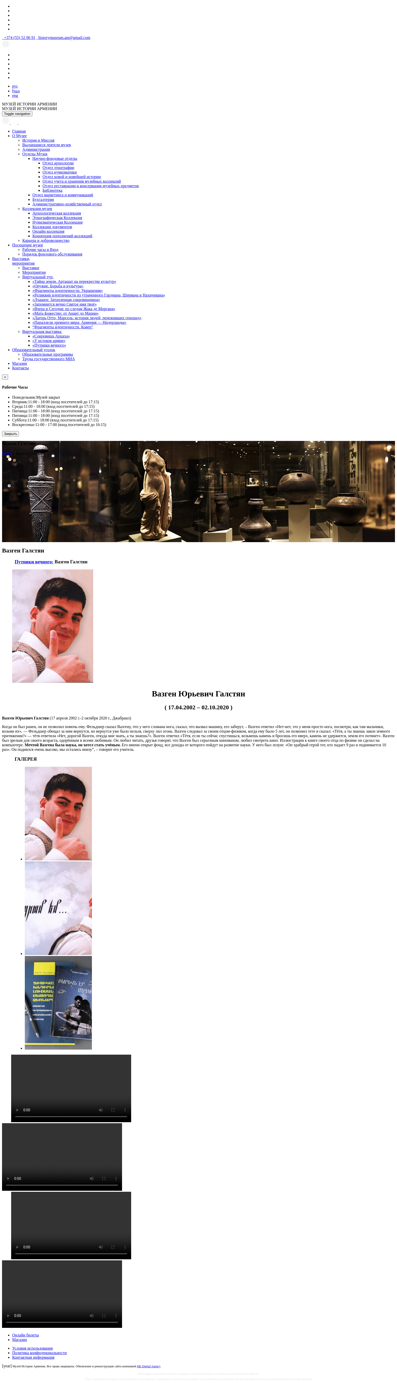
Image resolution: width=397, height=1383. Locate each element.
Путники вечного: (34, 561)
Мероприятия (34, 272)
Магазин (19, 363)
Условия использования (32, 1348)
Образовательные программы (47, 354)
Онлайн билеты (25, 1335)
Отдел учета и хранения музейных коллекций (82, 181)
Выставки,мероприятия (23, 261)
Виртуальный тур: (37, 277)
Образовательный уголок (33, 350)
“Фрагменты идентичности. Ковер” (62, 327)
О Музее (19, 136)
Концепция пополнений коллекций (62, 236)
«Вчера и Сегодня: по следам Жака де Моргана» (73, 309)
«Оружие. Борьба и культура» (58, 286)
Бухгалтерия (43, 199)
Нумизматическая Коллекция (57, 222)
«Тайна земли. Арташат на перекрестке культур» (74, 281)
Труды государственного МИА (48, 359)
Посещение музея (27, 245)
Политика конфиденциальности (39, 1353)
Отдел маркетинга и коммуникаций (62, 195)
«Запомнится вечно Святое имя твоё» (64, 304)
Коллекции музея (37, 208)
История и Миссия (38, 140)
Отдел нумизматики (60, 172)
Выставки (30, 268)
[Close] (5, 377)
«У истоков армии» (48, 340)
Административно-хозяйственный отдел (67, 204)
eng (15, 95)
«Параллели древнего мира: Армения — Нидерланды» (79, 322)
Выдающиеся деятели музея (46, 145)
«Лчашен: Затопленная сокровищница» (66, 299)
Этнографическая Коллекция (57, 218)
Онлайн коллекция (48, 231)
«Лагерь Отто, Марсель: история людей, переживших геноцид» (87, 318)
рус (15, 86)
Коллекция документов (52, 227)
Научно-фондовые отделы (54, 158)
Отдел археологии (58, 163)
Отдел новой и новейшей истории (72, 177)
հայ (16, 91)
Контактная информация (33, 1357)
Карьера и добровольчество (45, 240)
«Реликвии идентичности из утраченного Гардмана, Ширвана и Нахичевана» (98, 295)
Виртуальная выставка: (42, 331)
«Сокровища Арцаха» (51, 336)
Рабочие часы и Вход (40, 249)
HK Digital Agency (149, 1366)
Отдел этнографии (58, 167)
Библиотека (53, 190)
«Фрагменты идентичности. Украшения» (67, 290)
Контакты (20, 368)
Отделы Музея (34, 154)
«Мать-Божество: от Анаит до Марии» (65, 313)
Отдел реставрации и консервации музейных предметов (91, 186)
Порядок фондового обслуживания (52, 254)
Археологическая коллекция (56, 213)
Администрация (36, 149)
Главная (19, 131)
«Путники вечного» (49, 345)
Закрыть (10, 434)
